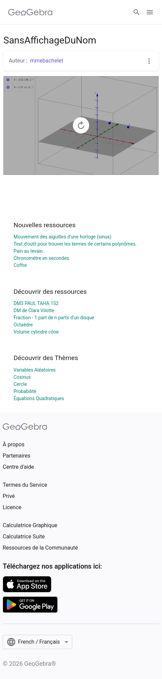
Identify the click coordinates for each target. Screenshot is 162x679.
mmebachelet (46, 60)
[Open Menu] (150, 12)
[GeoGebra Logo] (30, 12)
